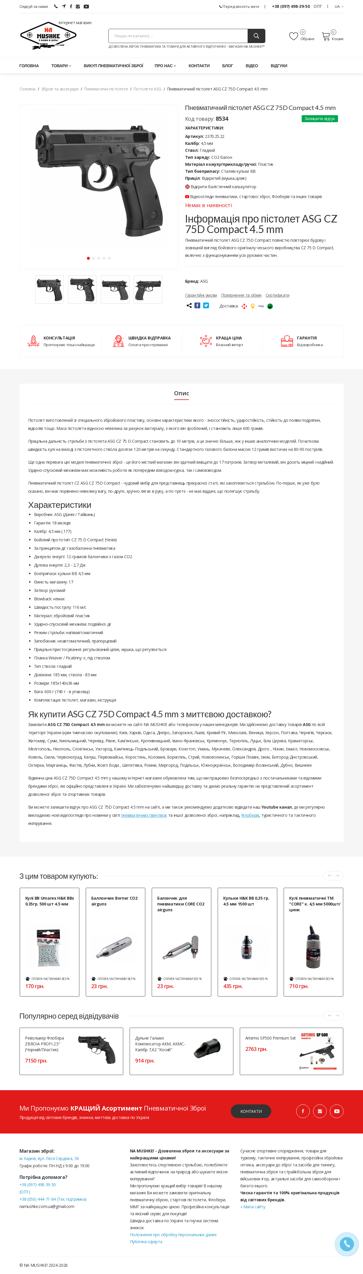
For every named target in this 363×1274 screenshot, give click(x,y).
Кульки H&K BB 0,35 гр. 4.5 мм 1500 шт (246, 901)
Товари (61, 65)
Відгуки (279, 65)
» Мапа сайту (252, 1206)
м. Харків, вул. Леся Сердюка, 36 (49, 1158)
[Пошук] (256, 36)
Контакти (199, 65)
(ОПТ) (24, 1192)
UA (339, 6)
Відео (252, 65)
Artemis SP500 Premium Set (270, 1038)
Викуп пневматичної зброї (113, 65)
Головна (29, 65)
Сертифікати (277, 295)
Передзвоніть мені (239, 6)
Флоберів (250, 815)
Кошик (332, 36)
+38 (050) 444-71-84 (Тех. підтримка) (53, 1199)
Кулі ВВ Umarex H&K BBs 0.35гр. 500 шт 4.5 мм (49, 901)
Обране (301, 36)
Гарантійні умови (201, 295)
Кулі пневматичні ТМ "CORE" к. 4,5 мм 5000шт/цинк (315, 903)
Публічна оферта (146, 1241)
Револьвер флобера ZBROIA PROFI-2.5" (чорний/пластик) (44, 1043)
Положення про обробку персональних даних (173, 1234)
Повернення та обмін (241, 295)
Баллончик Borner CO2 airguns (114, 901)
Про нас (165, 65)
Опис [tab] (181, 393)
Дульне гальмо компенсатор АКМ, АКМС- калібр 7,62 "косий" (160, 1043)
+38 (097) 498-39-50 (291, 6)
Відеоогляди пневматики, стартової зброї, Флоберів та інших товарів (253, 196)
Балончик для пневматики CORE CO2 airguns (180, 903)
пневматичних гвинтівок (144, 815)
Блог (227, 65)
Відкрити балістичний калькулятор (220, 186)
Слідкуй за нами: (33, 6)
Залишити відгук (320, 118)
